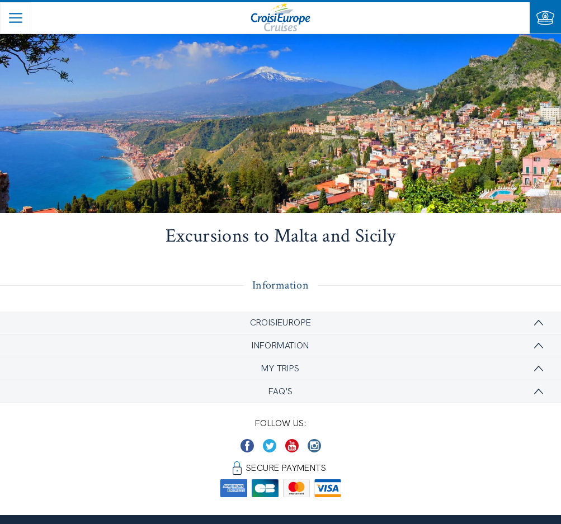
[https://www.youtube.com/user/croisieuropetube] (292, 445)
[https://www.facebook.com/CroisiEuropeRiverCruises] (247, 445)
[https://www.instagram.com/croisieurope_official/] (314, 445)
